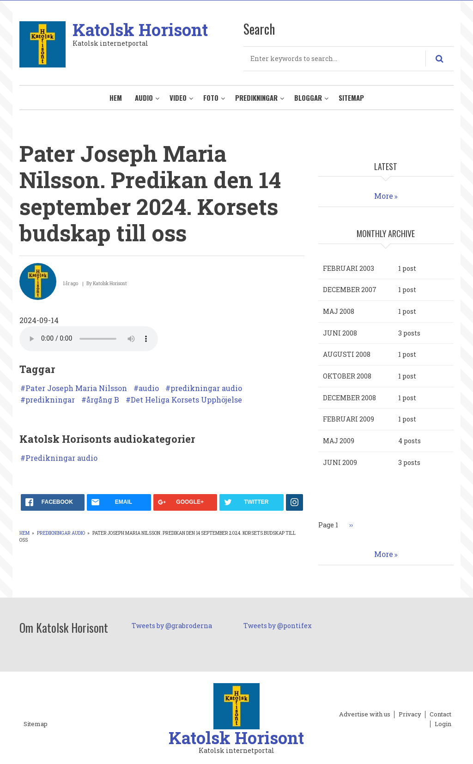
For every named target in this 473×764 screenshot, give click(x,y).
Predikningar (256, 97)
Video (178, 97)
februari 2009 (348, 419)
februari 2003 (348, 268)
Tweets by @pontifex (277, 625)
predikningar (50, 399)
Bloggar (308, 97)
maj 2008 (338, 311)
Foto (210, 97)
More (383, 196)
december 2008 (349, 397)
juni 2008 (340, 333)
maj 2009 (338, 440)
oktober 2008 (347, 376)
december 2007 (349, 289)
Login (443, 724)
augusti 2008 (346, 354)
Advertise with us (364, 714)
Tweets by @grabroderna (172, 625)
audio (149, 388)
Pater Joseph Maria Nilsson (76, 388)
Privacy (410, 714)
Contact (440, 714)
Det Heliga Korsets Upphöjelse (186, 399)
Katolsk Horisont (140, 29)
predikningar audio (206, 388)
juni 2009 (340, 462)
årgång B (102, 399)
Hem (115, 97)
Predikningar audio (61, 458)
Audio (144, 97)
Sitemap (351, 97)
